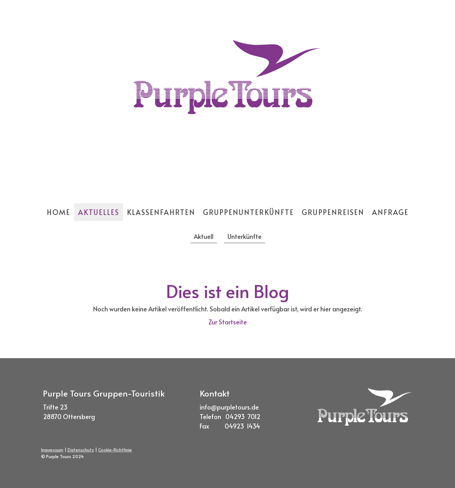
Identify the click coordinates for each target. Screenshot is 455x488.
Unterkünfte (245, 236)
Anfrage (390, 212)
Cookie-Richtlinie (115, 449)
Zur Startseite (228, 321)
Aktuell (203, 236)
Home (58, 212)
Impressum (52, 449)
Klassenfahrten (161, 212)
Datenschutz (81, 449)
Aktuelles (98, 212)
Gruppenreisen (333, 212)
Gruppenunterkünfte (248, 212)
